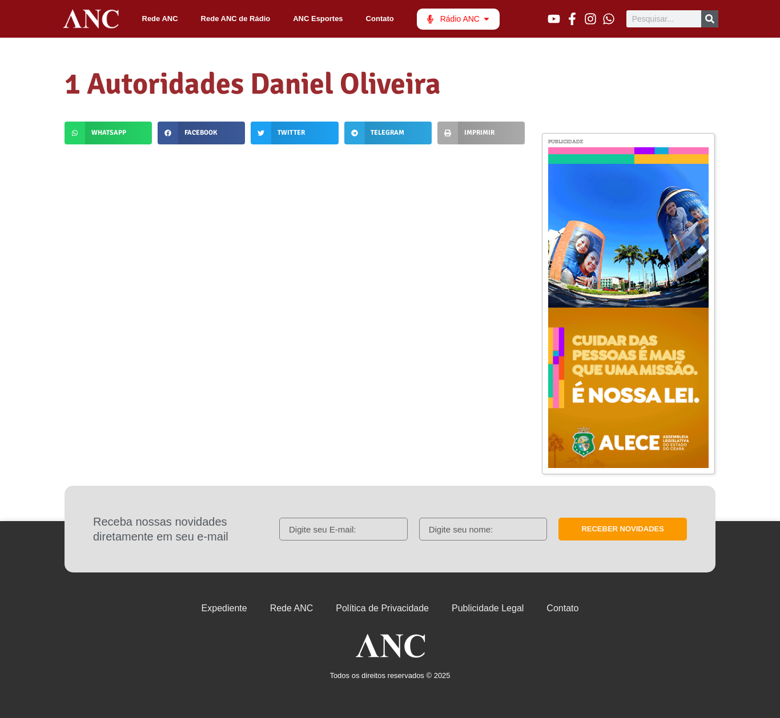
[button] (108, 133)
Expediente (224, 608)
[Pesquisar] (709, 18)
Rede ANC (160, 18)
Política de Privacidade (382, 608)
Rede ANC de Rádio (236, 18)
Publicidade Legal (488, 608)
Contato (380, 18)
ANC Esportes (318, 18)
